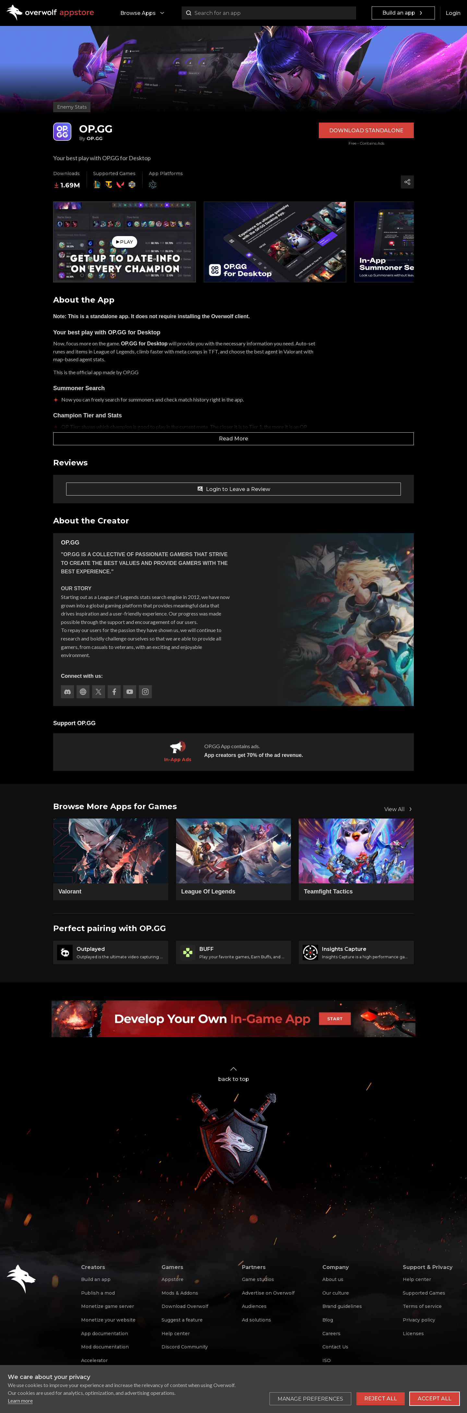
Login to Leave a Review (233, 489)
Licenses (413, 1333)
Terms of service (422, 1306)
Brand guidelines (342, 1306)
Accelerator (94, 1360)
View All (399, 809)
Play (124, 242)
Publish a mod (98, 1293)
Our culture (335, 1293)
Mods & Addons (180, 1293)
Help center (176, 1333)
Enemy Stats (72, 107)
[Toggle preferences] (310, 1398)
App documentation (104, 1333)
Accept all (434, 1398)
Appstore (173, 1279)
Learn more (20, 1400)
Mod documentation (105, 1347)
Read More (233, 439)
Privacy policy (419, 1320)
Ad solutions (256, 1320)
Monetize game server (107, 1306)
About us (332, 1279)
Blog (327, 1320)
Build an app (403, 13)
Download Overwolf (185, 1306)
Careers (331, 1333)
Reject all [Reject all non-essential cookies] (380, 1398)
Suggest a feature (182, 1320)
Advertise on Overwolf (268, 1293)
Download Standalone (366, 130)
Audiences (254, 1306)
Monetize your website (108, 1320)
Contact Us (335, 1347)
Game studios (258, 1279)
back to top (233, 1073)
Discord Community (185, 1347)
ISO (326, 1360)
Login (453, 13)
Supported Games (424, 1293)
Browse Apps (143, 13)
